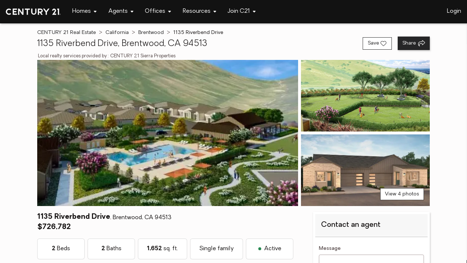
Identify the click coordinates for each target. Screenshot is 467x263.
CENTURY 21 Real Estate (66, 32)
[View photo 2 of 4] (365, 96)
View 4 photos (402, 194)
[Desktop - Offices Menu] (158, 11)
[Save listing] (377, 43)
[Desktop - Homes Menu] (84, 11)
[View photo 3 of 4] (365, 170)
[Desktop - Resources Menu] (199, 11)
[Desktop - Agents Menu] (121, 11)
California (117, 32)
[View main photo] (167, 133)
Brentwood (151, 32)
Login (454, 11)
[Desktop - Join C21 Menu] (242, 11)
